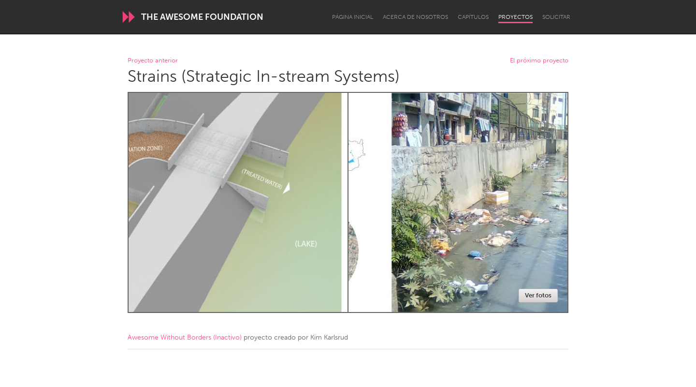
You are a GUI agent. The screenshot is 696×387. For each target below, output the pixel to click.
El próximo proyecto (539, 61)
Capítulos (473, 17)
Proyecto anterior (153, 61)
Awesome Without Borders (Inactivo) (185, 337)
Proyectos (515, 17)
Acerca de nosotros (415, 17)
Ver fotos (538, 295)
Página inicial (352, 17)
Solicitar (556, 17)
